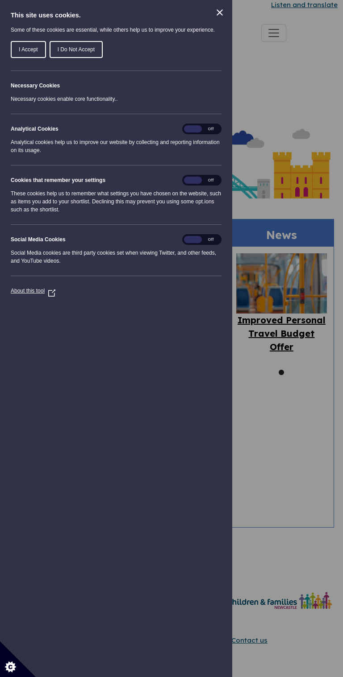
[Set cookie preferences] (18, 659)
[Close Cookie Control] (219, 12)
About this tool (33, 291)
